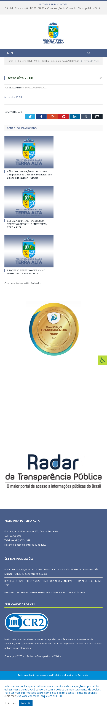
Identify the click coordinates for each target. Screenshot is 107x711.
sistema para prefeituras (48, 661)
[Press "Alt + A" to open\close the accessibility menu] (102, 360)
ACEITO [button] (25, 702)
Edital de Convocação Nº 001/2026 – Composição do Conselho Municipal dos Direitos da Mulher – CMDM (54, 8)
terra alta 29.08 (13, 119)
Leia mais (10, 696)
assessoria (87, 661)
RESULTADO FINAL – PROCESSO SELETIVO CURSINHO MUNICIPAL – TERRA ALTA (28, 246)
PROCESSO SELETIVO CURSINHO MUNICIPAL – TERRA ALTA (26, 294)
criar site (26, 661)
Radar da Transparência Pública (44, 678)
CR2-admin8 (15, 109)
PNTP (19, 678)
